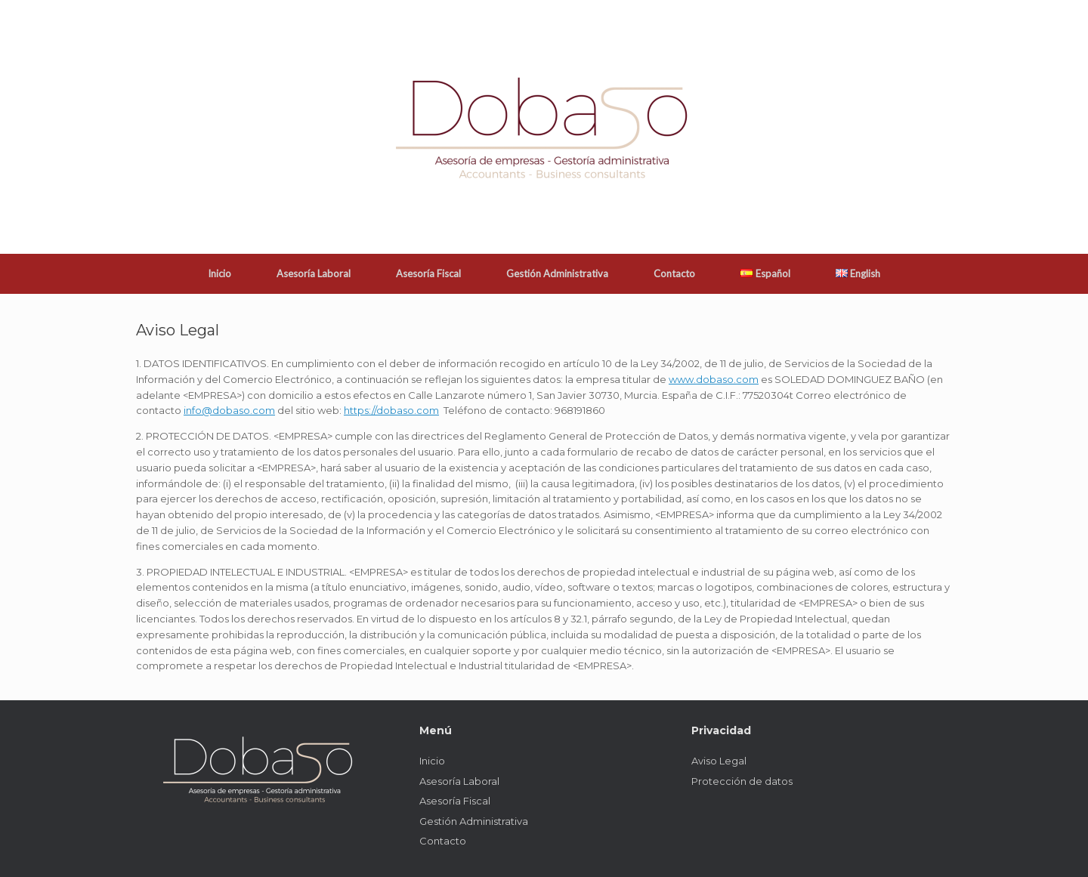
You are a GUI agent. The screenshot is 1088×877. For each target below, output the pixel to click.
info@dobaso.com (229, 410)
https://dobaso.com (391, 410)
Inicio (219, 273)
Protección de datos (742, 781)
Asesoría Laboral (314, 273)
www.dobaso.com (714, 379)
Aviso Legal (718, 761)
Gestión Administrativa (557, 273)
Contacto (674, 273)
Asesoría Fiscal (428, 273)
